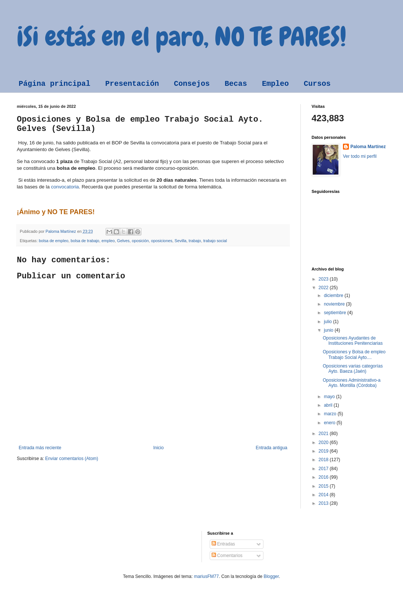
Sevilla (181, 240)
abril (329, 405)
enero (330, 422)
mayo (330, 396)
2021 (324, 433)
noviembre (335, 304)
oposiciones (161, 240)
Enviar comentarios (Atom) (71, 458)
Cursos (317, 83)
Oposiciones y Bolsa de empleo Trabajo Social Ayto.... (354, 354)
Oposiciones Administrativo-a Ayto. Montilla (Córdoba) (352, 383)
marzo (331, 413)
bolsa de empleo (53, 240)
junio (329, 330)
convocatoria (64, 187)
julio (328, 321)
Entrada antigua (271, 447)
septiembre (335, 312)
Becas (236, 83)
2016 (324, 477)
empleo (108, 240)
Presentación (132, 83)
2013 (324, 503)
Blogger (271, 576)
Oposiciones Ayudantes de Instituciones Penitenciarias (352, 340)
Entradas (223, 544)
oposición (140, 240)
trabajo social (215, 240)
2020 (324, 442)
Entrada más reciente (40, 447)
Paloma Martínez (368, 146)
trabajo (195, 240)
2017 (324, 468)
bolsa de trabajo (85, 240)
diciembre (334, 295)
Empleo (275, 83)
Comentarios (227, 555)
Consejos (192, 83)
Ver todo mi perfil (360, 156)
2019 (324, 451)
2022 (324, 287)
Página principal (54, 83)
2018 (324, 459)
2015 (324, 486)
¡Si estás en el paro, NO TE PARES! (181, 36)
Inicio (158, 447)
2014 (324, 494)
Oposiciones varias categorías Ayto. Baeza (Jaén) (353, 368)
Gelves (123, 240)
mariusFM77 (206, 576)
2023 (324, 279)
